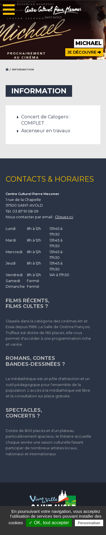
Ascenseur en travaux (45, 130)
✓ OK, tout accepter (49, 522)
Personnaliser (89, 523)
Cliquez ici (64, 217)
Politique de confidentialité (56, 529)
